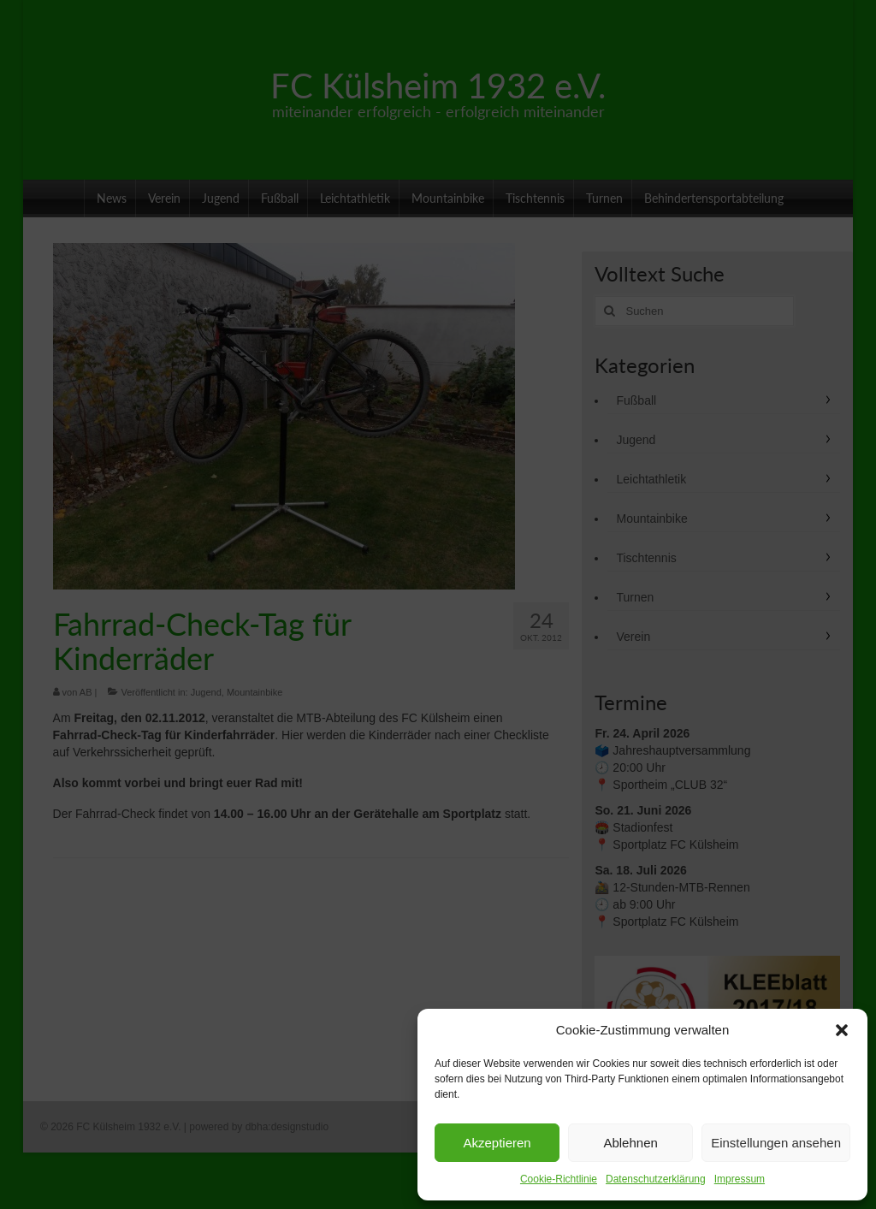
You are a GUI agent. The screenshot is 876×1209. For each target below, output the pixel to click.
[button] (841, 1030)
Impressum (739, 1179)
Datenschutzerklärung (656, 1179)
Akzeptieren (496, 1142)
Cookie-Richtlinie (558, 1179)
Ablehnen (630, 1142)
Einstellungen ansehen (776, 1142)
